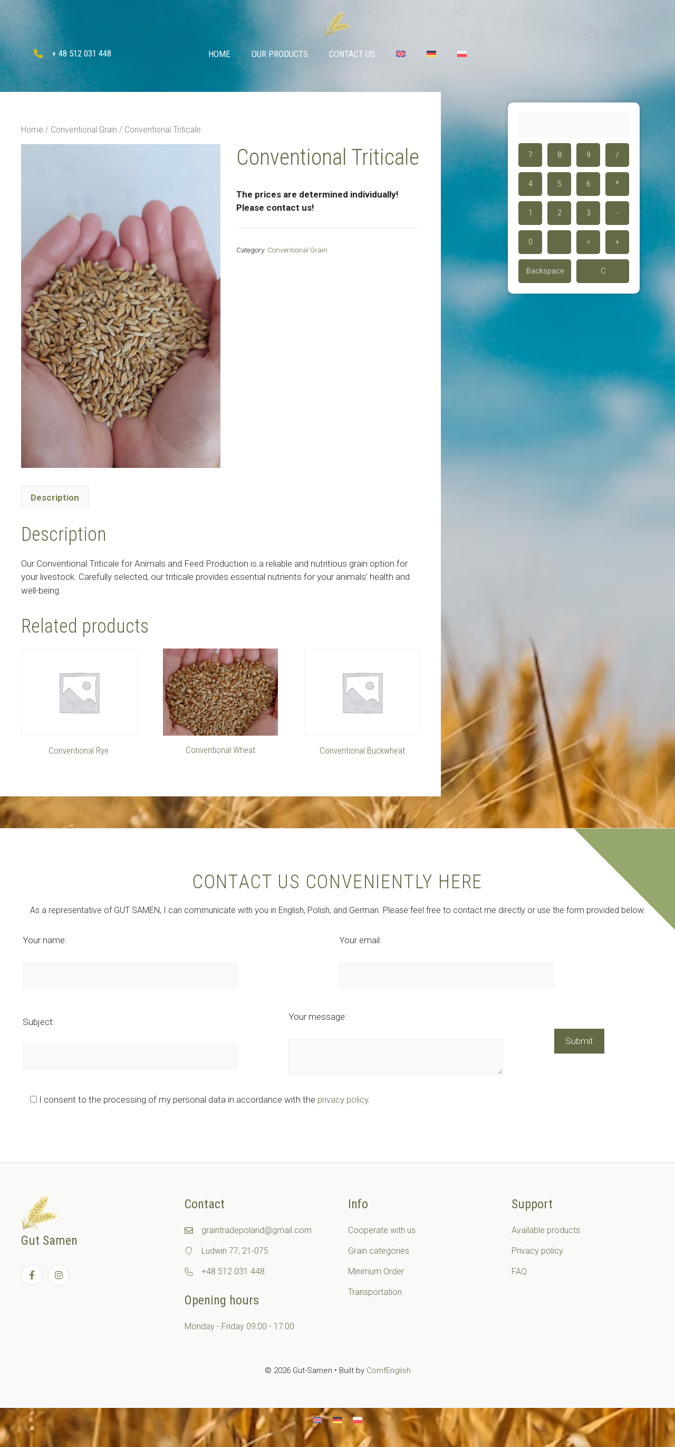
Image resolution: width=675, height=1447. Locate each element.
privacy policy (342, 1099)
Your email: (360, 940)
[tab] (55, 497)
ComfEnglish (389, 1370)
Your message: (317, 1016)
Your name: (45, 940)
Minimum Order (376, 1271)
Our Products (280, 54)
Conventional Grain (84, 130)
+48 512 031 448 (233, 1271)
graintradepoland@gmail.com (256, 1230)
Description (55, 497)
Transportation (375, 1292)
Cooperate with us (382, 1230)
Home (219, 54)
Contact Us (352, 54)
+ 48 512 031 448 (81, 53)
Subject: (39, 1022)
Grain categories (378, 1251)
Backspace (545, 271)
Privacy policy (537, 1251)
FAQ (519, 1271)
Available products (546, 1230)
